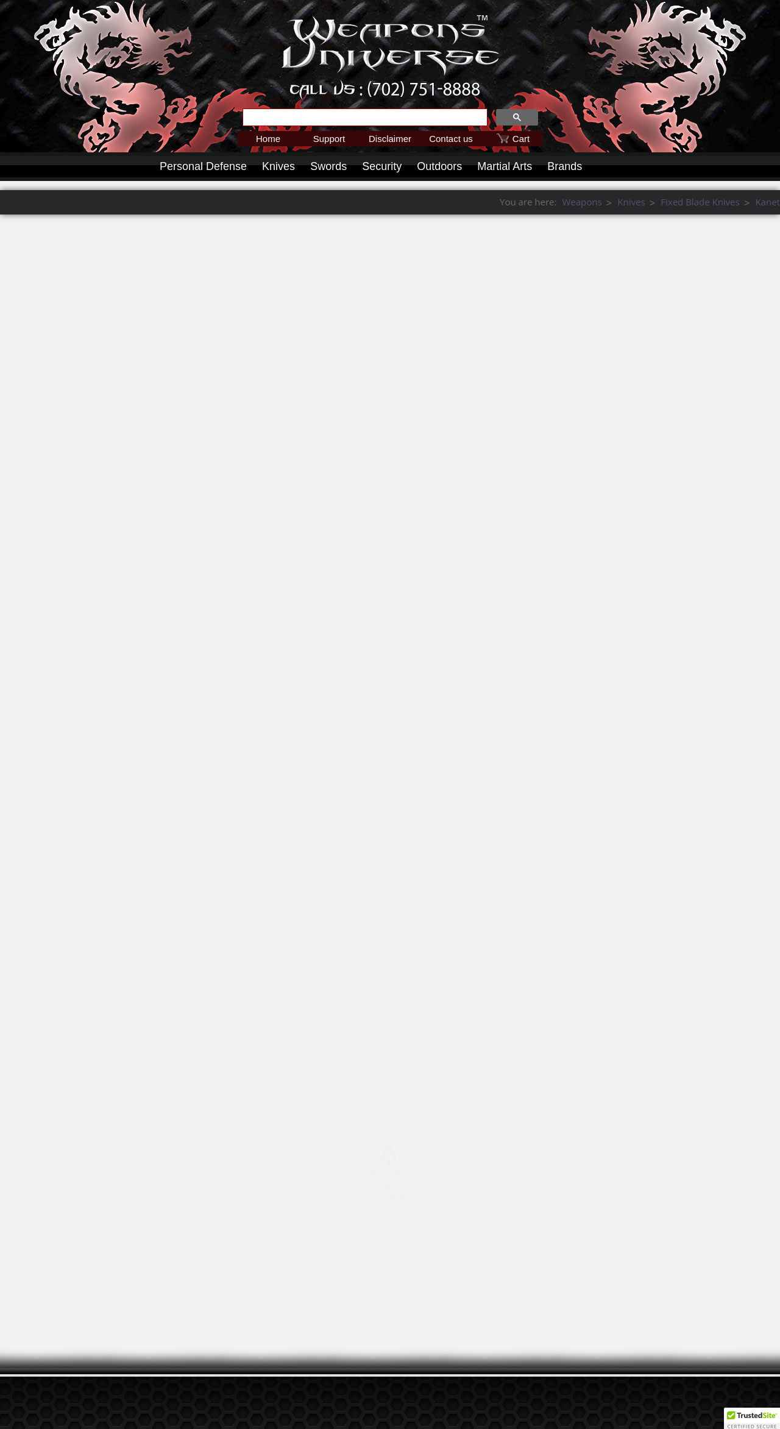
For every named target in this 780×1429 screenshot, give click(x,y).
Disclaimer (390, 138)
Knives (278, 166)
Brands (564, 166)
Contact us (451, 138)
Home (268, 138)
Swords (328, 166)
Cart (521, 138)
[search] (364, 117)
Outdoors (439, 166)
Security (382, 166)
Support (329, 138)
